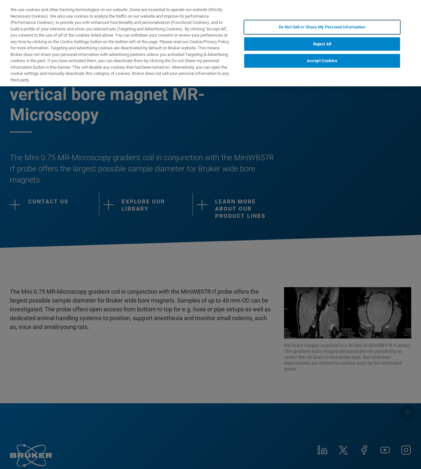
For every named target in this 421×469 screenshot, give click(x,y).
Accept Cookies (322, 60)
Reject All (322, 44)
